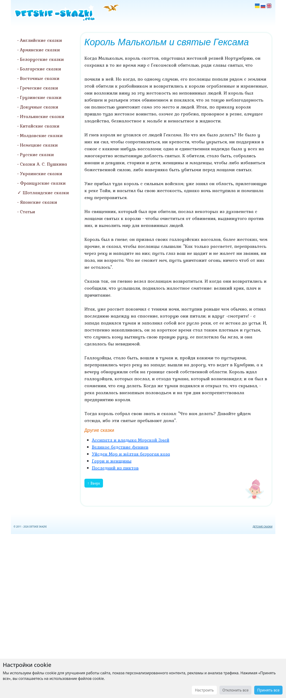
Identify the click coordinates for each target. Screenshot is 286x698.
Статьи (27, 211)
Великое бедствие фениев (120, 446)
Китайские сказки (39, 125)
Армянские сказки (40, 49)
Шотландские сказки (46, 192)
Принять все (268, 690)
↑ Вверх (93, 483)
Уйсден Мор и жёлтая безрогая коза (131, 453)
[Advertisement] (143, 615)
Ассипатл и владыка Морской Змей (130, 439)
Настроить (204, 690)
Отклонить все (235, 690)
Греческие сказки (39, 87)
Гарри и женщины (112, 460)
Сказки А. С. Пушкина (43, 164)
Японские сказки (38, 202)
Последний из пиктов (115, 467)
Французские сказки (43, 183)
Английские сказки (41, 40)
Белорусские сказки (42, 59)
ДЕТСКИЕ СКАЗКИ (262, 526)
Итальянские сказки (42, 116)
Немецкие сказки (39, 144)
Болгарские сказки (40, 68)
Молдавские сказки (41, 135)
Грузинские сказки (40, 97)
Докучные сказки (39, 106)
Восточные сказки (39, 78)
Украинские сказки (41, 173)
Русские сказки (37, 154)
